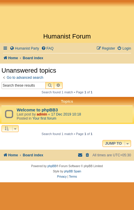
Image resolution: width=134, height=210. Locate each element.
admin (42, 114)
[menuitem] (24, 48)
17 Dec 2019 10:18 (66, 114)
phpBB (51, 166)
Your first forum (44, 118)
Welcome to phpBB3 (37, 110)
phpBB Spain (72, 171)
